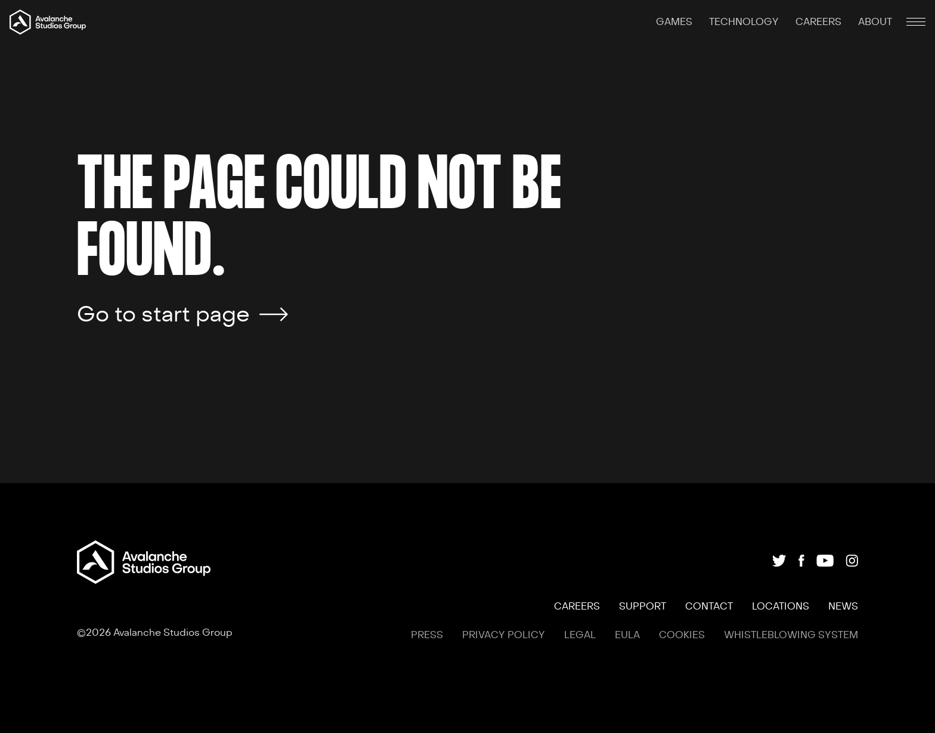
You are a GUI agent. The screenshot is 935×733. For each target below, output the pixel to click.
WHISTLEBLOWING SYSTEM (791, 635)
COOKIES (682, 635)
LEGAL (580, 635)
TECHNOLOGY (745, 22)
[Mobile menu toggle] (915, 22)
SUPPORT (642, 607)
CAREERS (819, 22)
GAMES (675, 22)
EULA (627, 635)
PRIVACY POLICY (503, 635)
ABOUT (875, 22)
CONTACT (709, 607)
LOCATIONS (780, 607)
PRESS (427, 635)
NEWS (843, 607)
